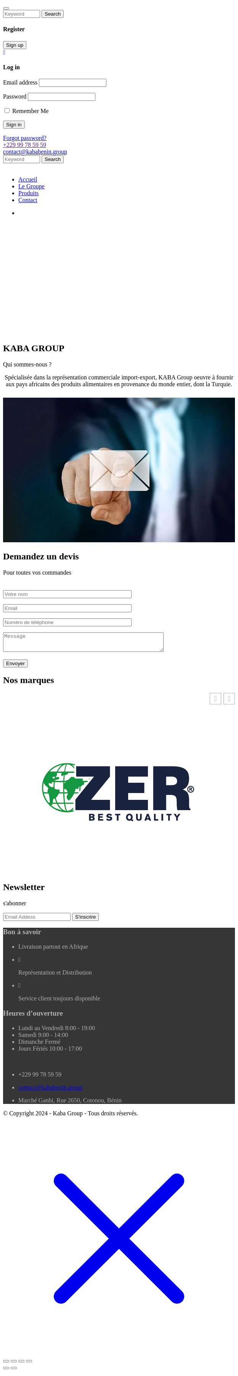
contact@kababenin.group (35, 151)
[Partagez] (21, 1364)
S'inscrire (85, 920)
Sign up (14, 45)
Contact (27, 200)
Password (14, 96)
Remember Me (27, 111)
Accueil (27, 179)
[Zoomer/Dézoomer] (6, 1364)
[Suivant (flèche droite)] (14, 1371)
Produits (28, 193)
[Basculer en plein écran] (14, 1364)
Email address (20, 82)
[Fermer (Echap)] (29, 1364)
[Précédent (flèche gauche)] (6, 1371)
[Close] (6, 8)
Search (53, 14)
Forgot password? (25, 138)
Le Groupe (31, 186)
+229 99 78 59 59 (24, 145)
